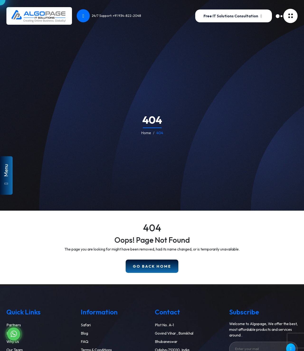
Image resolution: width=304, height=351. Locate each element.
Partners (13, 325)
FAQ (84, 341)
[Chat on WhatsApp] (13, 334)
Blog (84, 333)
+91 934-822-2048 (127, 16)
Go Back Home (152, 266)
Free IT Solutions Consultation (234, 16)
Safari (86, 325)
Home (146, 132)
